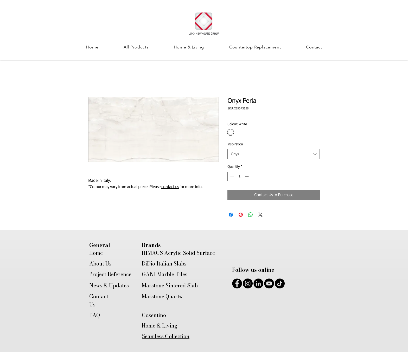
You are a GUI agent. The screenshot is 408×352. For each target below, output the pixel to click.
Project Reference (110, 274)
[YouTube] (269, 283)
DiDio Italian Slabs (164, 264)
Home (96, 253)
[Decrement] (231, 176)
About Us (100, 264)
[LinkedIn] (258, 283)
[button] (136, 47)
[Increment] (247, 176)
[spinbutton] (239, 176)
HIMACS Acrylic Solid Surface (178, 253)
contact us (170, 187)
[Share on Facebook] (231, 215)
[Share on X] (260, 215)
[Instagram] (248, 283)
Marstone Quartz (162, 296)
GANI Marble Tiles (164, 274)
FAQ (94, 315)
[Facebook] (237, 283)
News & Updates (109, 285)
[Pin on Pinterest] (241, 215)
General (99, 245)
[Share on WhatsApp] (250, 215)
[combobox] (273, 154)
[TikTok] (280, 283)
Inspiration (235, 144)
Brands (151, 245)
